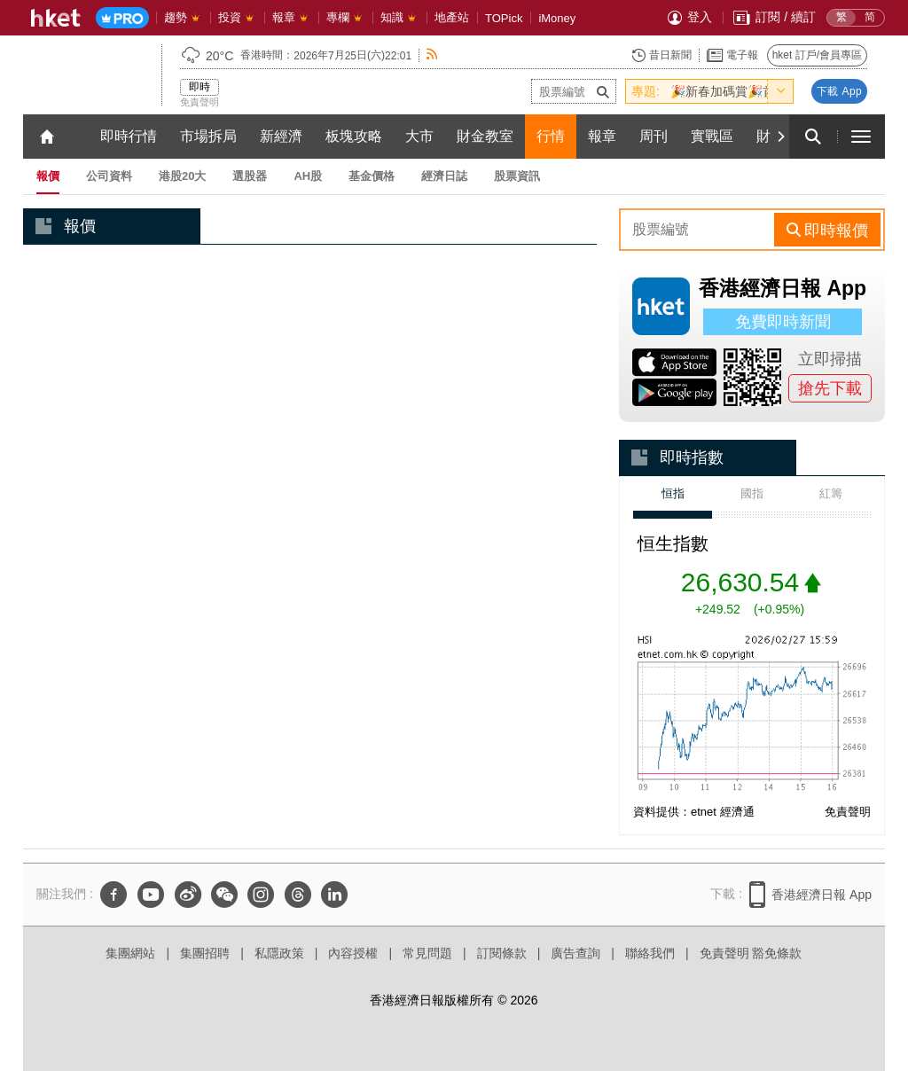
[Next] (780, 136)
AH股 (308, 176)
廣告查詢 (575, 953)
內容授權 (353, 953)
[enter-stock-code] (573, 91)
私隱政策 (279, 953)
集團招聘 (205, 953)
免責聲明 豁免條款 (751, 953)
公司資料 (109, 176)
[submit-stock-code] (603, 91)
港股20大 (182, 176)
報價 (47, 176)
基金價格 (371, 176)
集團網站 (130, 953)
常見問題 (427, 953)
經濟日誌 (444, 176)
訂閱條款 (502, 953)
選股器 (249, 176)
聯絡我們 (650, 953)
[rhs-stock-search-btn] (827, 229)
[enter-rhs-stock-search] (698, 229)
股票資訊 (517, 176)
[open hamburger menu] (861, 136)
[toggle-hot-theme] (780, 91)
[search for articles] (813, 136)
